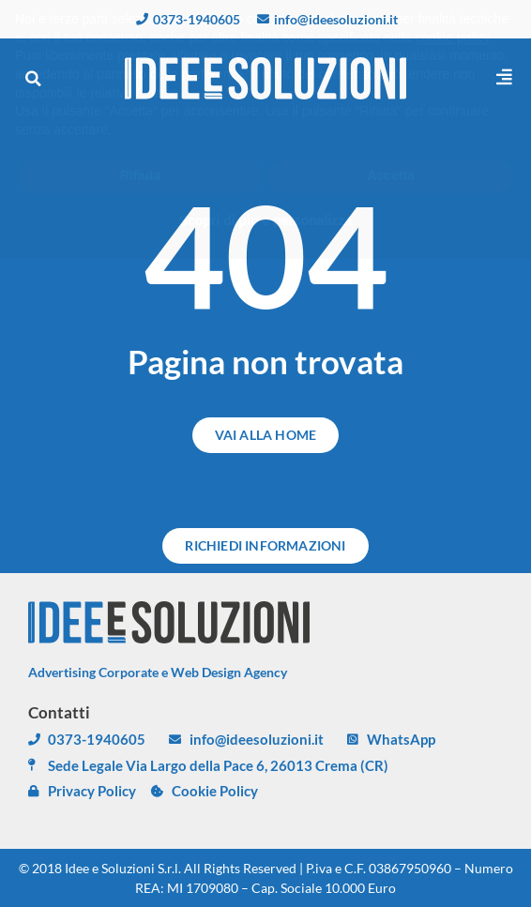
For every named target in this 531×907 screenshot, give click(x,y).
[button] (33, 79)
